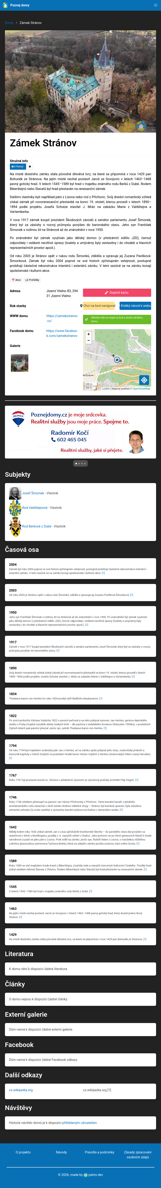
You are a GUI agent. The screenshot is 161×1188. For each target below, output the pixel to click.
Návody (61, 1152)
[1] (103, 573)
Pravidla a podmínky (99, 1152)
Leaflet (106, 388)
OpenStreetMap (141, 388)
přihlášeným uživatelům (79, 1123)
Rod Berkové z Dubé (30, 526)
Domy (9, 23)
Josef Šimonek (27, 493)
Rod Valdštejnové (28, 508)
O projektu (23, 1152)
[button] (155, 5)
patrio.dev (93, 1175)
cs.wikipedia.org (21, 1090)
